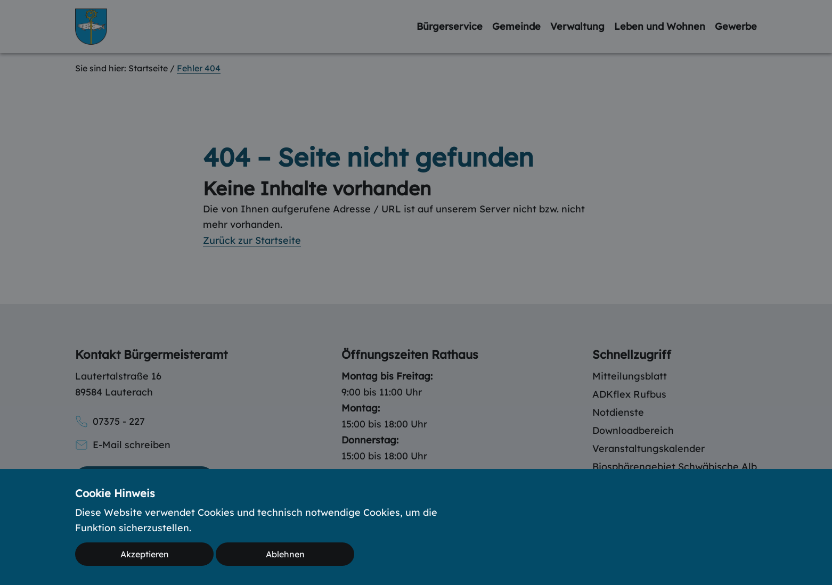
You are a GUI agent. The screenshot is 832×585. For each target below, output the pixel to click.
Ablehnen (285, 554)
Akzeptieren (144, 554)
